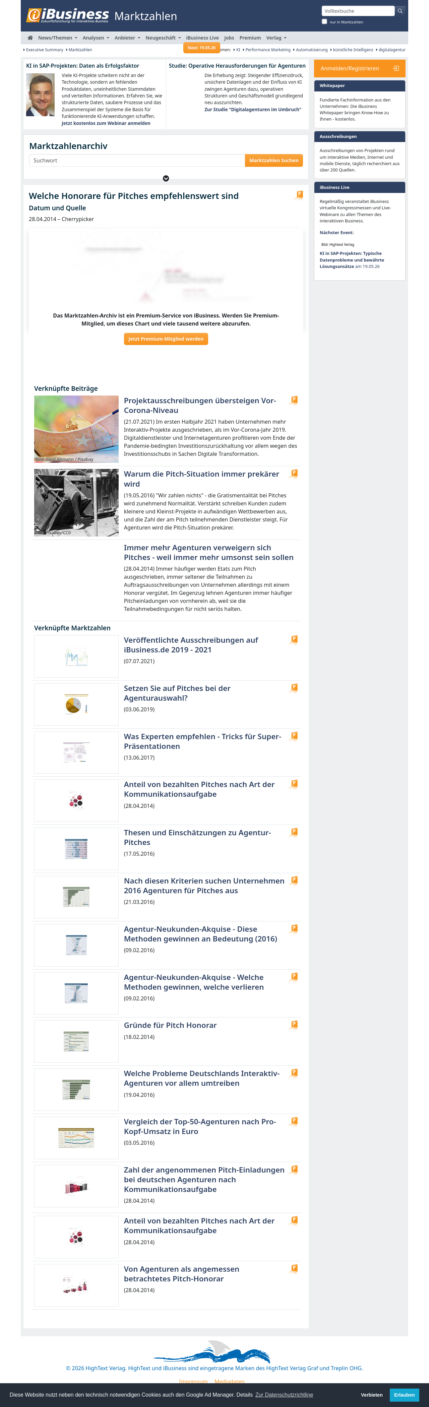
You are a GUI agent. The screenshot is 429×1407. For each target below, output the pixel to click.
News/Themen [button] (55, 37)
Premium (250, 37)
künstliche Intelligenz (351, 50)
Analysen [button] (94, 37)
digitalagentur (391, 50)
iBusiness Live (202, 39)
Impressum (193, 1381)
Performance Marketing (267, 50)
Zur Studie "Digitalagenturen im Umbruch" (252, 109)
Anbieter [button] (125, 37)
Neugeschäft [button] (161, 37)
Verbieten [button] (372, 1395)
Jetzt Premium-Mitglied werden (165, 339)
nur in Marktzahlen (346, 21)
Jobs (229, 37)
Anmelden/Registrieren (350, 68)
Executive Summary (43, 50)
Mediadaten (229, 1381)
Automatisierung (310, 50)
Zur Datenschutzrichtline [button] (284, 1395)
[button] (166, 178)
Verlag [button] (274, 37)
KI (237, 50)
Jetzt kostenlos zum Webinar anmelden (106, 123)
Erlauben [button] (404, 1395)
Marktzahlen (79, 50)
